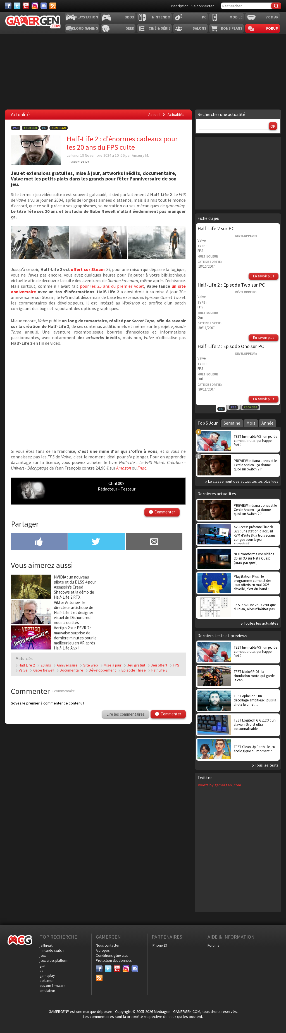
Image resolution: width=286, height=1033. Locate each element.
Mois (250, 423)
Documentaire (71, 670)
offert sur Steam (87, 269)
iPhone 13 (159, 945)
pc (41, 970)
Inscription (180, 5)
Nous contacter (107, 945)
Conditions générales (112, 955)
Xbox (129, 17)
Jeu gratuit (136, 665)
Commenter (164, 512)
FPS (176, 665)
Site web (90, 665)
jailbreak (46, 945)
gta (42, 965)
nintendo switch (52, 950)
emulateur (47, 990)
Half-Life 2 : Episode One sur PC (230, 346)
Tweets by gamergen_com (218, 784)
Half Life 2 (27, 665)
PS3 (15, 128)
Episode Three (133, 670)
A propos (102, 950)
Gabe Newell (43, 670)
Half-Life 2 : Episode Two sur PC (231, 285)
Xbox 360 (30, 128)
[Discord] (43, 6)
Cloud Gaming (85, 28)
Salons (199, 28)
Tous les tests (266, 765)
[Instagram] (35, 6)
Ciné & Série (159, 28)
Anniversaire (67, 665)
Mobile (236, 17)
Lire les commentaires (125, 714)
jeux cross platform (54, 960)
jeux (43, 955)
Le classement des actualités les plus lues (243, 481)
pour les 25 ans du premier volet (112, 286)
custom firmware (52, 985)
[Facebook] (8, 6)
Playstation (86, 17)
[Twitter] (17, 6)
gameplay (47, 975)
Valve (23, 670)
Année (267, 423)
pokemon (47, 980)
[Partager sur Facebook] (39, 542)
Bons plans (231, 28)
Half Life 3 (159, 670)
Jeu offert (159, 665)
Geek (129, 28)
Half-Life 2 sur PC (215, 228)
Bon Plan (58, 128)
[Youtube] (26, 6)
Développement (102, 670)
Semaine (232, 423)
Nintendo (161, 17)
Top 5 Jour (207, 423)
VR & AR (272, 17)
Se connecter (202, 5)
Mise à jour (112, 665)
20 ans (45, 665)
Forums (213, 945)
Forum (272, 28)
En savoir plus (263, 276)
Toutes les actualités (261, 623)
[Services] (52, 6)
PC (204, 17)
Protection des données (114, 960)
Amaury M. (140, 155)
